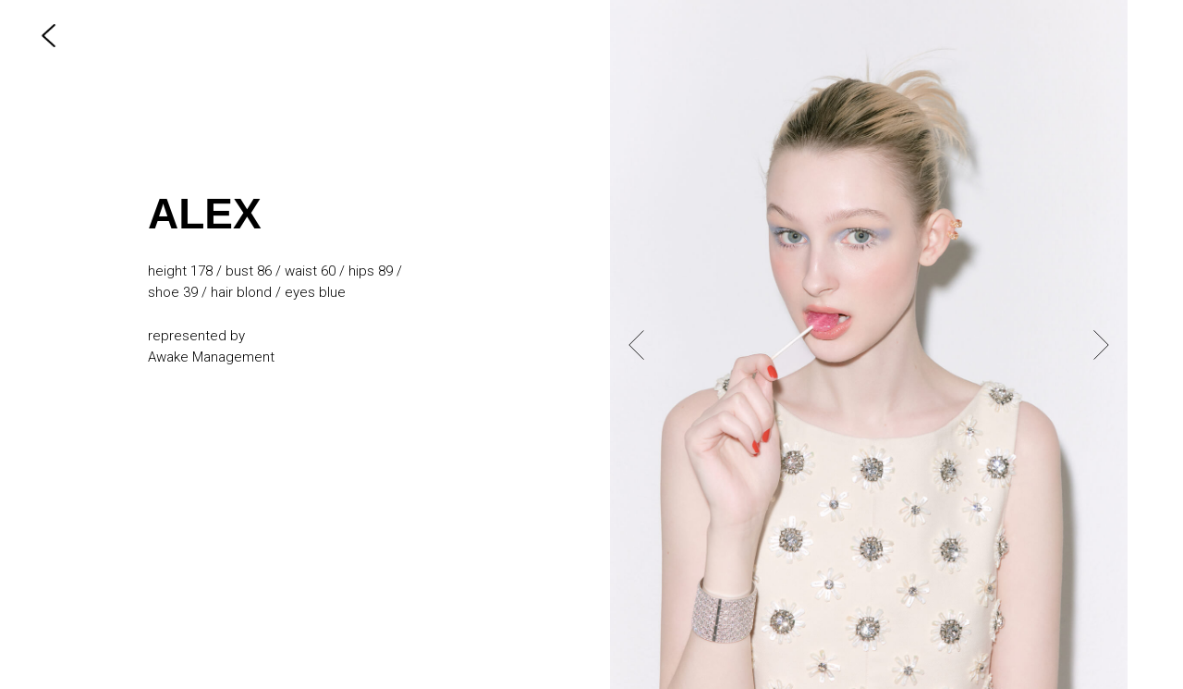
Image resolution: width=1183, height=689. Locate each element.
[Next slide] (1101, 344)
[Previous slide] (636, 344)
